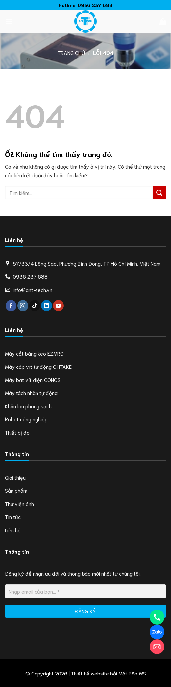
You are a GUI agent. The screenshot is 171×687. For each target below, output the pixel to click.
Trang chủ (71, 52)
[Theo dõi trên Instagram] (22, 305)
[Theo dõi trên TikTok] (34, 305)
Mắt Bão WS (132, 673)
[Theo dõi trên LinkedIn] (46, 305)
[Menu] (9, 21)
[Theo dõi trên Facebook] (11, 305)
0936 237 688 (95, 5)
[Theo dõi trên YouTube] (58, 305)
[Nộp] (159, 192)
